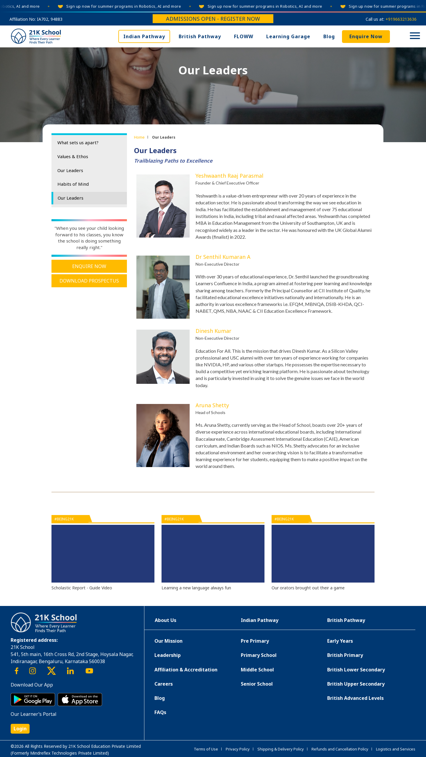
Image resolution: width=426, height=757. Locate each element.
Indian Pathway (144, 36)
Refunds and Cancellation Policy (340, 749)
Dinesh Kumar (213, 330)
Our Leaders (70, 170)
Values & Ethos (72, 156)
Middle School (257, 669)
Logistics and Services (395, 749)
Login (20, 728)
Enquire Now (366, 36)
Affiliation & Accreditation (185, 669)
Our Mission (168, 641)
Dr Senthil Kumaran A (223, 256)
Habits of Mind (73, 184)
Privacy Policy (238, 749)
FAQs (160, 712)
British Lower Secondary (356, 669)
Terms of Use (206, 749)
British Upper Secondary (356, 684)
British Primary (345, 655)
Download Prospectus (89, 281)
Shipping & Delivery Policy (280, 749)
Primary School (259, 655)
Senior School (257, 684)
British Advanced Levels (355, 698)
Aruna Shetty (212, 405)
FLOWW (243, 36)
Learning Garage (288, 36)
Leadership (167, 655)
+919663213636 (401, 19)
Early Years (340, 641)
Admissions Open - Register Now (213, 18)
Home (139, 137)
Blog (329, 36)
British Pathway (200, 36)
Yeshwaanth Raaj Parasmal (229, 175)
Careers (163, 684)
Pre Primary (255, 641)
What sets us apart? (78, 142)
